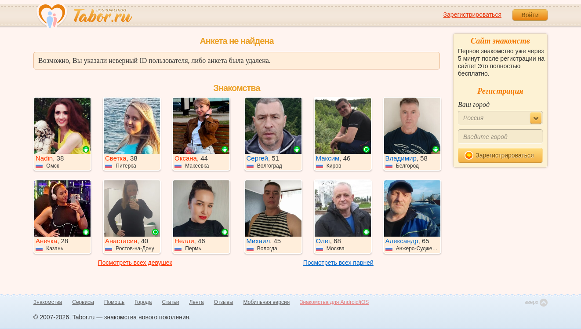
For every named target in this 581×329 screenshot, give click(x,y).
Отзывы (223, 302)
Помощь (114, 302)
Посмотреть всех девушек (135, 262)
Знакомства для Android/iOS (334, 302)
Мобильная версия (266, 302)
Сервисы (83, 302)
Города (143, 302)
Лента (196, 302)
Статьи (170, 302)
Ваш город (474, 104)
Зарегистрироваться (472, 14)
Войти (529, 14)
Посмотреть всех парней (338, 262)
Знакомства (47, 302)
